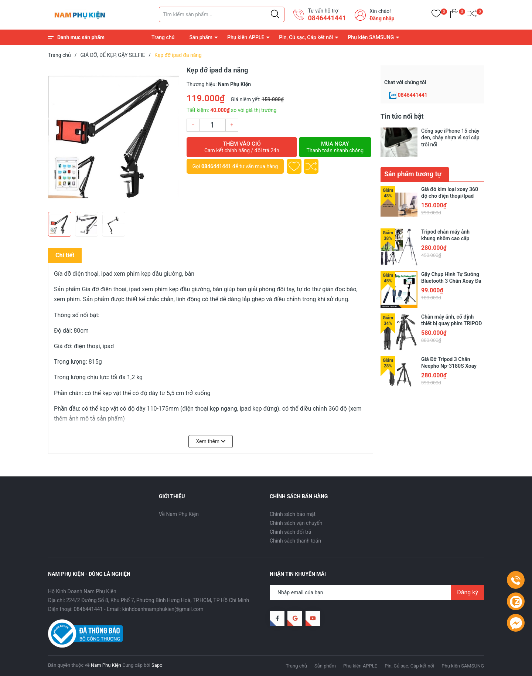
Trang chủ (162, 37)
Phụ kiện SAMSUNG (371, 37)
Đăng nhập (381, 18)
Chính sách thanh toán (295, 541)
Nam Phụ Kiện (106, 665)
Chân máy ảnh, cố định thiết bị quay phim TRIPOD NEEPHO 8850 (451, 323)
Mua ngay (335, 147)
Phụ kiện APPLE (245, 37)
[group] (113, 136)
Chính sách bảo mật (293, 514)
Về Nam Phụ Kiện (179, 514)
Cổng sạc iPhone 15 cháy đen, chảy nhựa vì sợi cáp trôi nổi (450, 137)
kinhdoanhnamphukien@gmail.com (163, 609)
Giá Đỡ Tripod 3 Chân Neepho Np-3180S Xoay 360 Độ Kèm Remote (449, 366)
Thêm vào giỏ (241, 147)
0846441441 (327, 18)
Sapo (157, 665)
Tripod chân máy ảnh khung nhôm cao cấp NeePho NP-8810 (445, 238)
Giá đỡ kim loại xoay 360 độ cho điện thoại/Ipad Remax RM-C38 (449, 195)
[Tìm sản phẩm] (221, 14)
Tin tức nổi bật (402, 116)
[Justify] (275, 14)
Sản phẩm (200, 37)
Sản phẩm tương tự (412, 174)
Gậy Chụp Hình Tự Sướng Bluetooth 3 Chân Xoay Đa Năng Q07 (451, 281)
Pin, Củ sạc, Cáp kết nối (306, 37)
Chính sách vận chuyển (296, 523)
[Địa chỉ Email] (377, 592)
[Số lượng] (212, 125)
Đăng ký (467, 592)
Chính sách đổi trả (290, 532)
